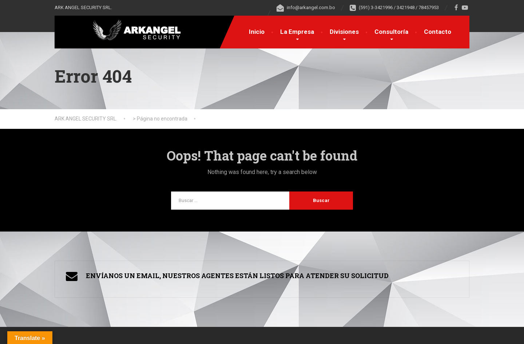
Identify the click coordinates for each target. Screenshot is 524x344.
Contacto (437, 31)
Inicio (257, 31)
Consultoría (391, 31)
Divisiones (344, 31)
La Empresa (297, 31)
